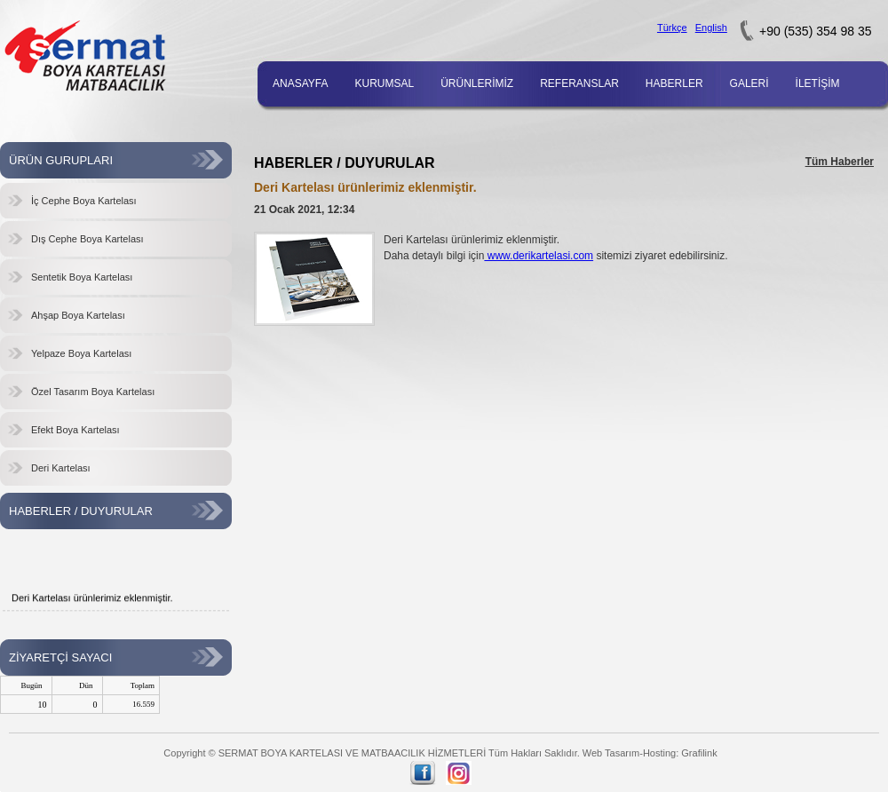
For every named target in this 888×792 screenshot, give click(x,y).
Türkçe (672, 27)
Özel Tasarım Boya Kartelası (93, 391)
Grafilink (699, 753)
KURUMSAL (384, 83)
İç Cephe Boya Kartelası (84, 200)
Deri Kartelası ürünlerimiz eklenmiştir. (92, 601)
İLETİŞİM (818, 83)
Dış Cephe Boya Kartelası (87, 239)
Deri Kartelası (61, 468)
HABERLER (674, 83)
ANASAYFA (300, 83)
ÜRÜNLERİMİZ (476, 83)
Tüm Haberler (839, 161)
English (711, 27)
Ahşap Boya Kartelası (78, 315)
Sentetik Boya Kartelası (81, 277)
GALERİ (749, 83)
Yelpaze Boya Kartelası (81, 353)
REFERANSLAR (579, 83)
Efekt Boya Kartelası (75, 429)
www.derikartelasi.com (538, 255)
